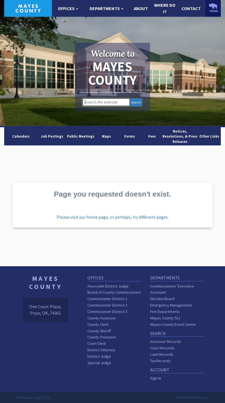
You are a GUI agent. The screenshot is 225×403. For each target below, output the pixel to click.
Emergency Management (171, 305)
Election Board (162, 298)
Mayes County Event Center (173, 324)
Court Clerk (96, 343)
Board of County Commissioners (114, 292)
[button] (68, 9)
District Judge (99, 356)
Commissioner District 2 (107, 305)
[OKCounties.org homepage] (213, 7)
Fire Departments (165, 311)
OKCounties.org (27, 398)
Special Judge (99, 362)
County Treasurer (101, 337)
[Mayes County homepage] (28, 8)
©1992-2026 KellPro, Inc (192, 398)
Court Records (162, 347)
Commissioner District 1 (107, 298)
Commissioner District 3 (107, 311)
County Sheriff (99, 330)
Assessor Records (165, 341)
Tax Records (160, 360)
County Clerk (98, 324)
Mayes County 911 (165, 317)
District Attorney (101, 349)
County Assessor (101, 317)
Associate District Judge (108, 286)
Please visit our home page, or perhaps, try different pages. (113, 217)
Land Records (161, 354)
